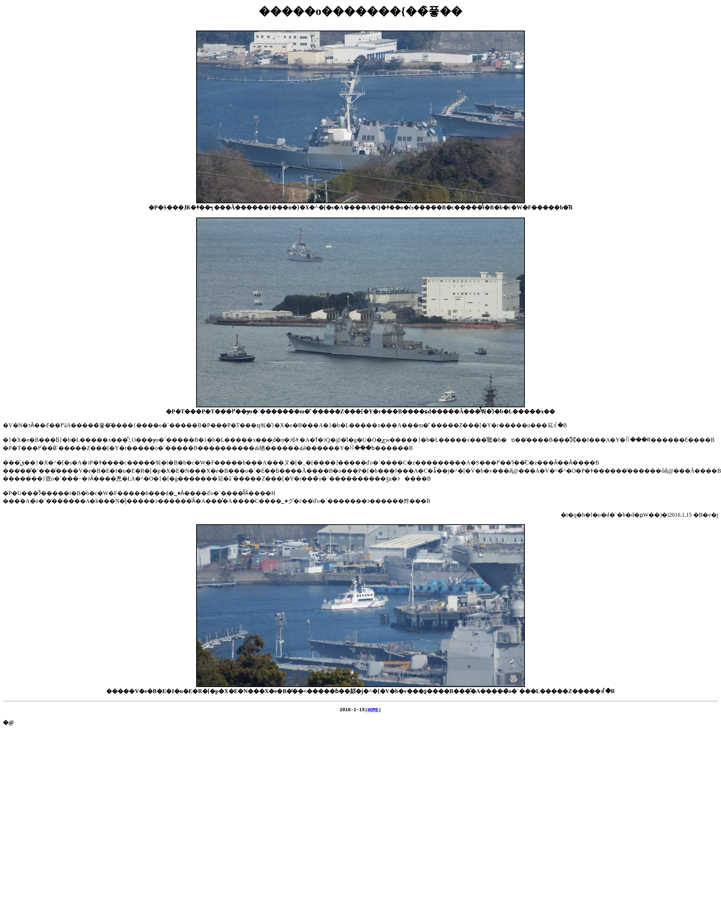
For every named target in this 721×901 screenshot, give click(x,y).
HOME (372, 710)
